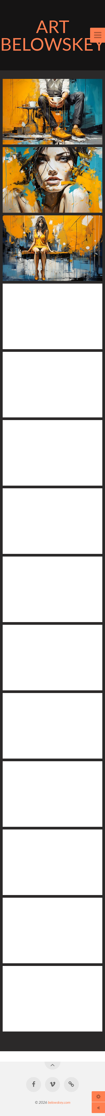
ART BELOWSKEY (52, 35)
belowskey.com (59, 1102)
